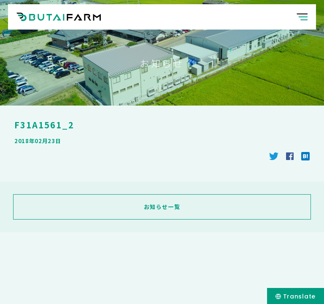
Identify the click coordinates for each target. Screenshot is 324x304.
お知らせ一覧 (162, 207)
